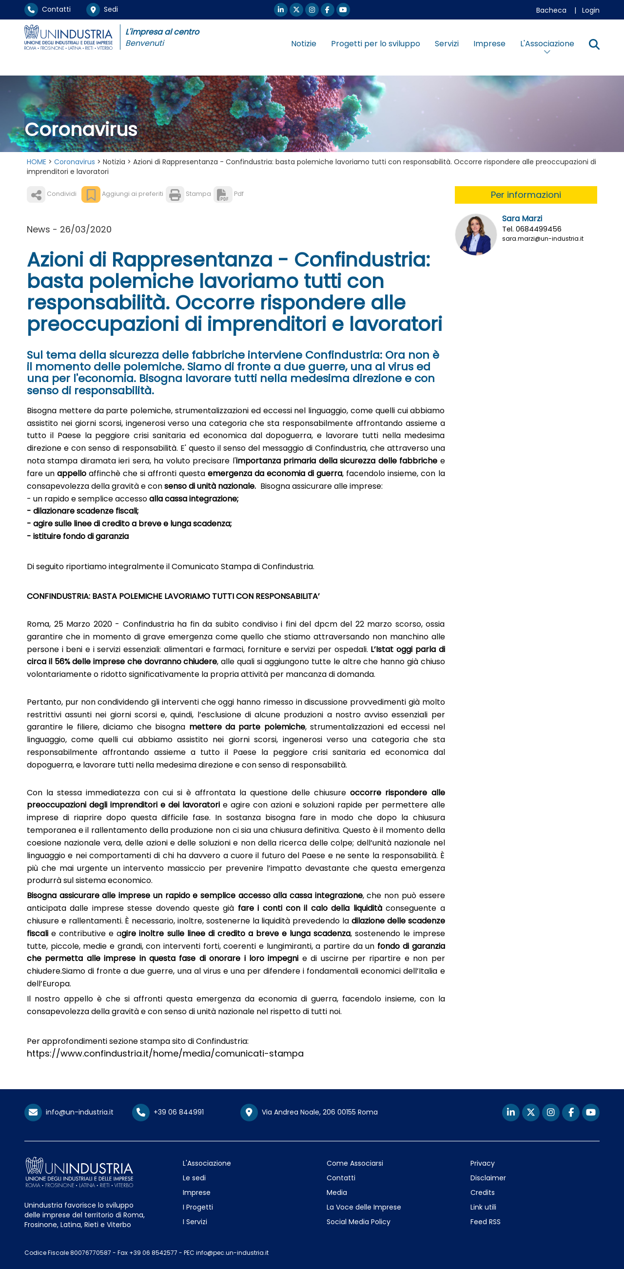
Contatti (47, 9)
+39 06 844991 (168, 1112)
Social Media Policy (358, 1222)
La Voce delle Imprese (364, 1207)
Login (591, 10)
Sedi (102, 9)
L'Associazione (207, 1163)
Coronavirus (74, 162)
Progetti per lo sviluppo (375, 43)
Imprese (489, 43)
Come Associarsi (355, 1163)
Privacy (482, 1163)
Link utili (483, 1207)
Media (337, 1192)
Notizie (303, 43)
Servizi (447, 43)
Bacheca (551, 10)
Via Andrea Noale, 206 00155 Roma (309, 1112)
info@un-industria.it (69, 1112)
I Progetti (198, 1207)
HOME (36, 162)
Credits (482, 1192)
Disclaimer (488, 1178)
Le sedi (194, 1178)
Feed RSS (485, 1222)
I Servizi (195, 1222)
